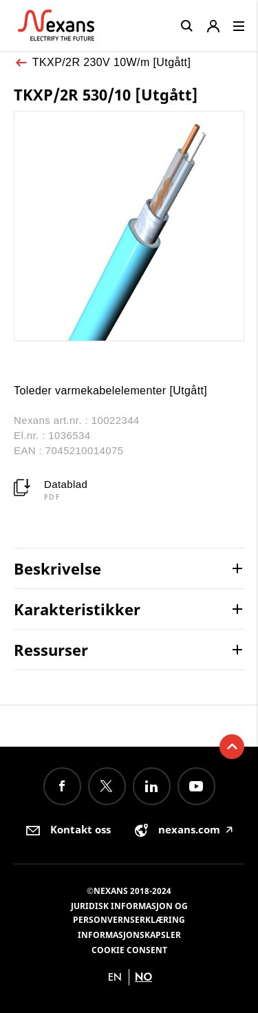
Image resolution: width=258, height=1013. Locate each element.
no (143, 976)
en (115, 976)
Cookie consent (129, 950)
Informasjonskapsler (129, 935)
